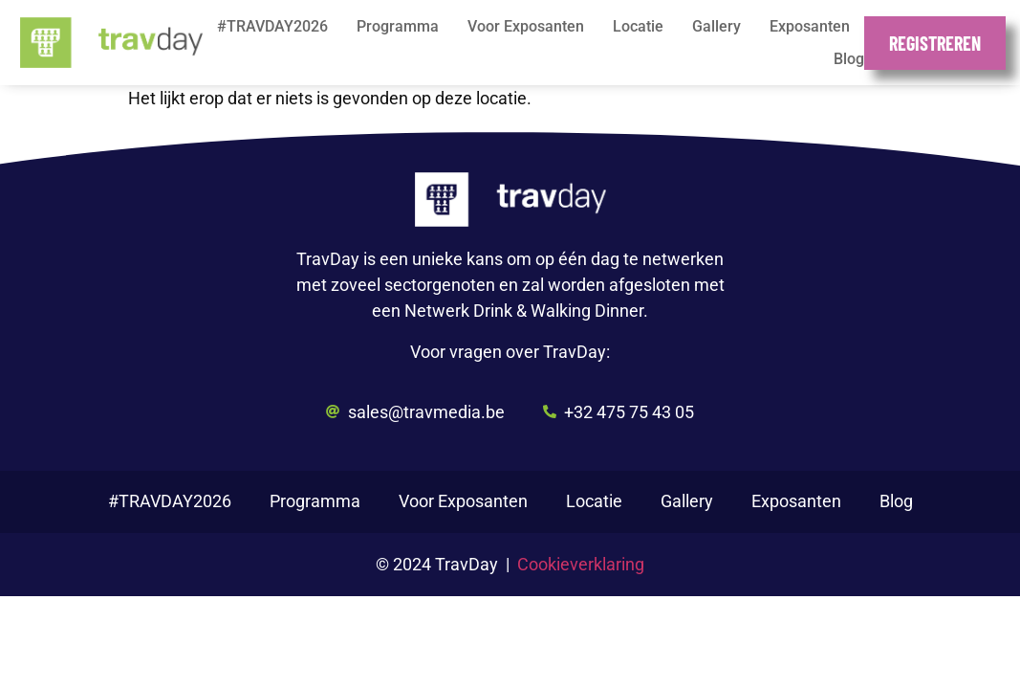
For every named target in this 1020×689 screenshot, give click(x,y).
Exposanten (810, 26)
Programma (398, 26)
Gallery (716, 26)
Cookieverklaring (580, 564)
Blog (849, 59)
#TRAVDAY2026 (272, 26)
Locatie (638, 26)
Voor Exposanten (525, 26)
